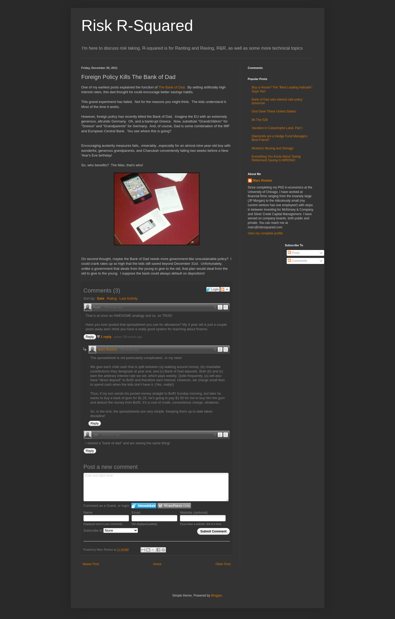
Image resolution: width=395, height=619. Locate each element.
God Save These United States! (274, 111)
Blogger (216, 595)
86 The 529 (260, 120)
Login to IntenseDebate (143, 505)
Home (157, 564)
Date (100, 298)
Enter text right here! (156, 487)
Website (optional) (194, 512)
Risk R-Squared (137, 25)
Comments (297, 261)
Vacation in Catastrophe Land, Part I (277, 128)
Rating (112, 298)
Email (136, 512)
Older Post (223, 564)
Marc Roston (107, 349)
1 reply (106, 337)
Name (88, 512)
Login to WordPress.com (174, 505)
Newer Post (91, 564)
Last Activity (128, 298)
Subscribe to (110, 530)
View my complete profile (265, 233)
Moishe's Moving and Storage (273, 148)
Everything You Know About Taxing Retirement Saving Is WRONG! (276, 158)
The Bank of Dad (172, 87)
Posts (294, 253)
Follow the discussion (225, 289)
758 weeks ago (113, 307)
